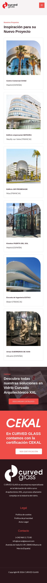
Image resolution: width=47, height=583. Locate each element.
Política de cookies (23, 514)
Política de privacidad (23, 518)
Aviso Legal (23, 522)
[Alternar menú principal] (41, 5)
